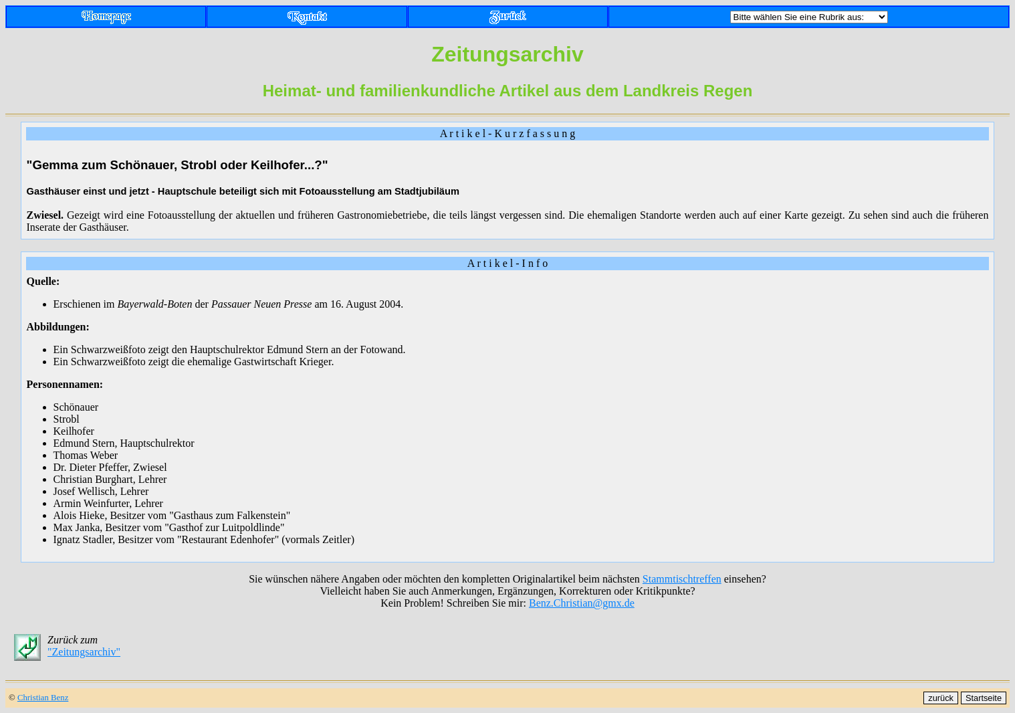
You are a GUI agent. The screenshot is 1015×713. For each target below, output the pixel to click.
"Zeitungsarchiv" (83, 651)
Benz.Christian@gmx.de (582, 603)
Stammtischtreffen (682, 579)
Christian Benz (42, 697)
